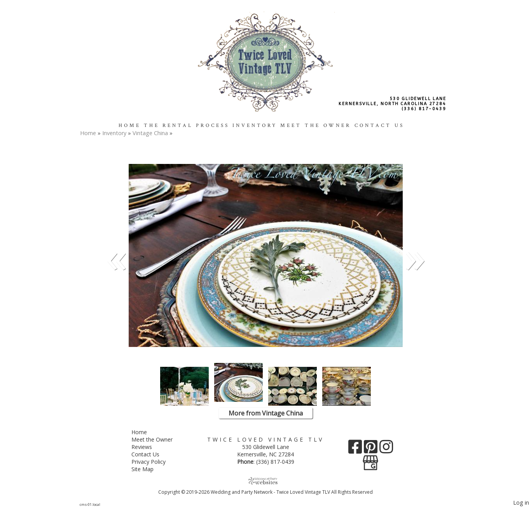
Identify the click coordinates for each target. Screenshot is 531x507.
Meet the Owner (315, 125)
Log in (521, 502)
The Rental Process (186, 125)
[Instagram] (386, 449)
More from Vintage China (266, 413)
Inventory (254, 125)
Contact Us (379, 125)
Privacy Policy (154, 461)
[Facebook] (356, 449)
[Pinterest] (371, 449)
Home (130, 125)
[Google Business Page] (370, 460)
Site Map (148, 469)
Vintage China (151, 133)
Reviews (147, 447)
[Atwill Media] (265, 481)
